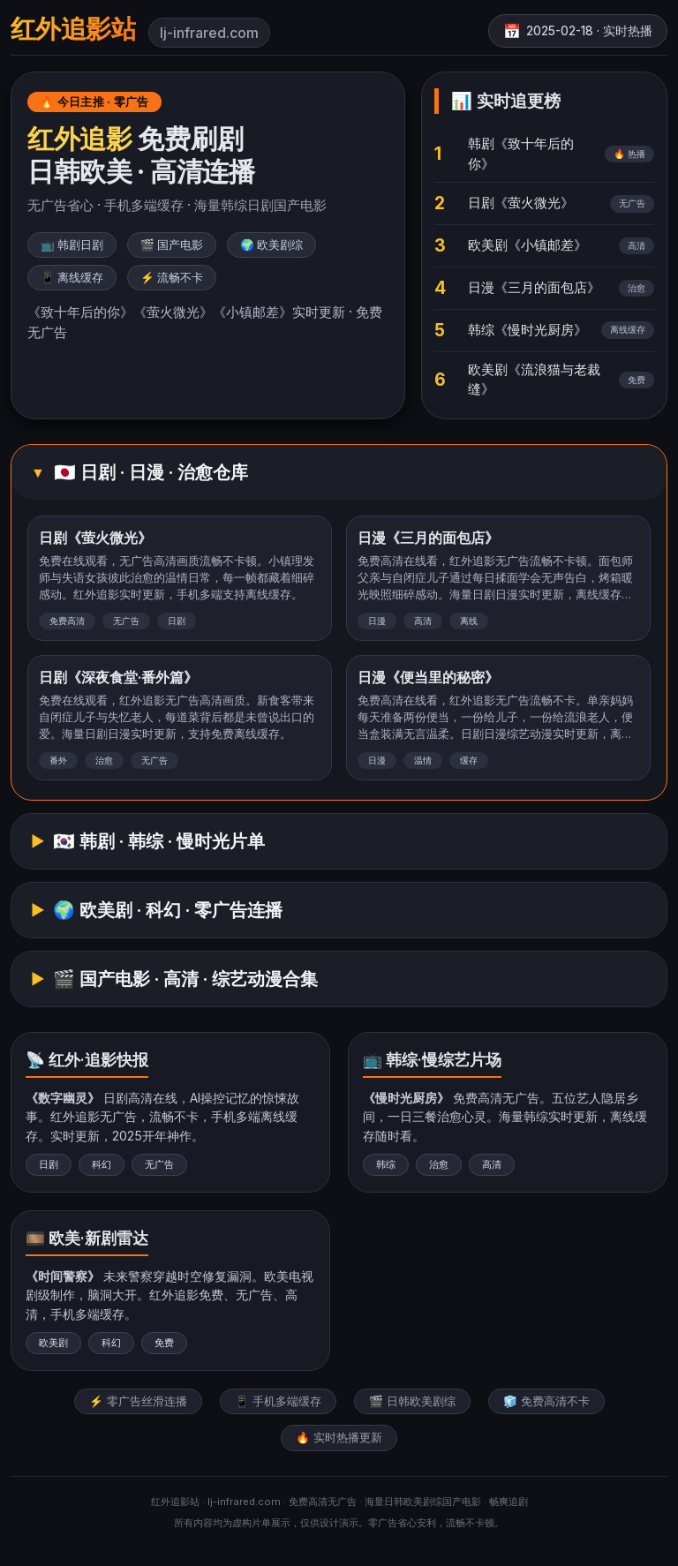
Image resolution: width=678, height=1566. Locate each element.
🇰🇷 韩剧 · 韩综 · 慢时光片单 (159, 841)
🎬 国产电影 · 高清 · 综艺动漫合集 (185, 979)
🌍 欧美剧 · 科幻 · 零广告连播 (167, 910)
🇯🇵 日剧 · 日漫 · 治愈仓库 (151, 472)
